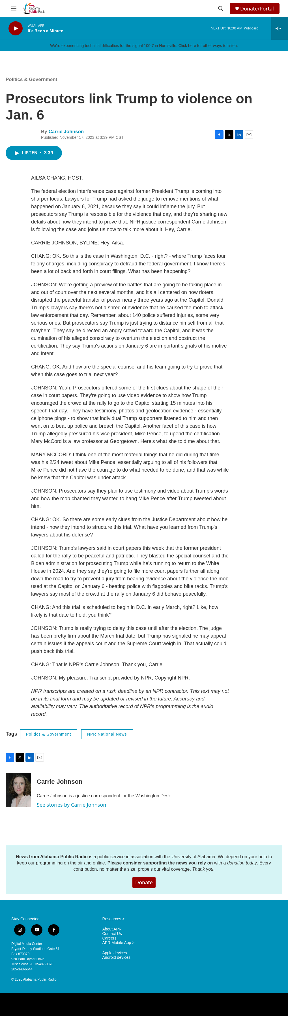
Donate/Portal (257, 9)
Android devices (116, 957)
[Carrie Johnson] (18, 790)
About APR (112, 929)
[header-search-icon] (220, 8)
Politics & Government (31, 79)
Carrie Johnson (66, 131)
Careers (109, 938)
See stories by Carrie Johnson (71, 804)
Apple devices (114, 953)
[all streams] (279, 28)
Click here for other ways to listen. (208, 45)
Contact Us (112, 934)
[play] (15, 28)
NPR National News (107, 734)
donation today (242, 862)
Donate (144, 882)
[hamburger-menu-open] (13, 8)
